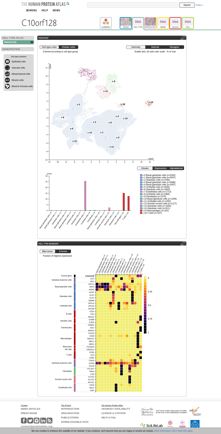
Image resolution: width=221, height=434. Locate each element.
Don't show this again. (182, 431)
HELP (44, 10)
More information (162, 431)
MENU (31, 10)
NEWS (56, 10)
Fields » (199, 5)
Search (187, 5)
